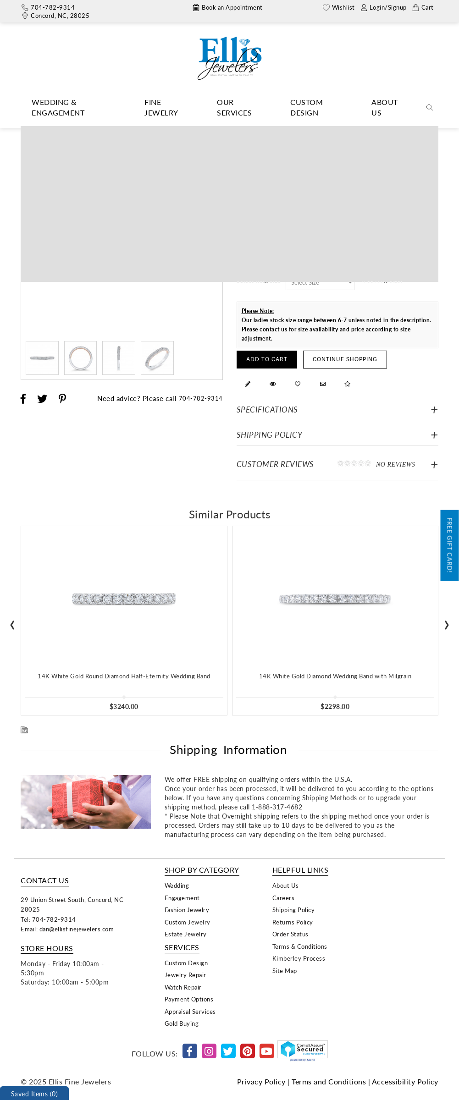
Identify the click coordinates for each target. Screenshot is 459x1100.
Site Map (284, 970)
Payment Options (189, 999)
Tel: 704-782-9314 (48, 919)
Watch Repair (183, 987)
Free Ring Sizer (382, 280)
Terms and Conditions (329, 1081)
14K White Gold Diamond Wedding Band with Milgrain (335, 676)
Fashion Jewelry (187, 909)
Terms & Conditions (299, 946)
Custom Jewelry (187, 922)
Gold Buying (182, 1023)
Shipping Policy (270, 434)
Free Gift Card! (450, 545)
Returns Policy (292, 922)
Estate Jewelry (186, 934)
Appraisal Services (190, 1011)
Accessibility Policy (405, 1081)
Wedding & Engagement (58, 107)
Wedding (177, 885)
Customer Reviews (337, 464)
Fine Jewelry (161, 107)
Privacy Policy (261, 1081)
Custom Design (306, 107)
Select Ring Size (259, 279)
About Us (384, 107)
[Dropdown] (73, 107)
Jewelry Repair (185, 975)
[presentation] (12, 621)
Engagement (182, 898)
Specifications (267, 409)
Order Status (290, 934)
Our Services (234, 107)
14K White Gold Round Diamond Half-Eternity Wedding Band (124, 676)
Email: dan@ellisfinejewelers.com (67, 929)
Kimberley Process (299, 958)
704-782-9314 (201, 398)
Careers (283, 898)
